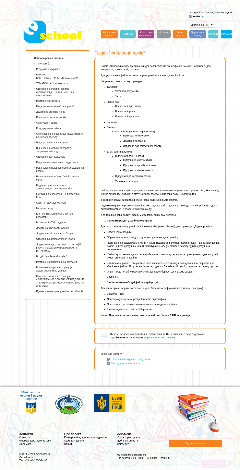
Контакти (24, 437)
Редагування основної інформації (55, 106)
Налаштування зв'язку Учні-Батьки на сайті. (57, 178)
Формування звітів (46, 122)
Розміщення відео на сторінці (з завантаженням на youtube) (54, 269)
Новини (68, 443)
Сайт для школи (74, 440)
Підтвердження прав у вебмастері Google (59, 291)
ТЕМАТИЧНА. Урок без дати (52, 83)
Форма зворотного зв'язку (35, 440)
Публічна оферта (127, 440)
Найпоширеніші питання (49, 58)
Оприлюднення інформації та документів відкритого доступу (59, 135)
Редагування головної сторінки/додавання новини (60, 169)
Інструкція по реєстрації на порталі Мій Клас (58, 196)
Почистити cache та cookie (51, 117)
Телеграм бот (43, 63)
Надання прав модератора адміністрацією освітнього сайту (54, 187)
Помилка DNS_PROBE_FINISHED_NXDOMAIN (57, 76)
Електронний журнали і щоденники (129, 359)
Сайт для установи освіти (123, 363)
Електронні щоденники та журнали (85, 437)
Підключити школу (195, 443)
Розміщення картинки (48, 100)
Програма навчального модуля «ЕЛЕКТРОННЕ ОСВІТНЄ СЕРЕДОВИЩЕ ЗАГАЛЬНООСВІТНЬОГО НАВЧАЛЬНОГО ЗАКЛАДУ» (60, 281)
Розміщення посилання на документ (56, 262)
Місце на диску (44, 208)
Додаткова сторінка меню (50, 111)
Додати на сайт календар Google (54, 233)
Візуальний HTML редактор (51, 222)
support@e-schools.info (133, 455)
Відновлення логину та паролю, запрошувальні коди (54, 150)
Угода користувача (128, 437)
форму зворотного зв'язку (159, 337)
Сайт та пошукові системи (51, 202)
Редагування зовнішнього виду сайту (57, 162)
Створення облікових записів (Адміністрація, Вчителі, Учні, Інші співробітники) (55, 92)
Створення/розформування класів (55, 239)
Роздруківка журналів (48, 69)
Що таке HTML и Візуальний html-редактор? (55, 215)
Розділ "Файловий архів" (51, 256)
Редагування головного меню (52, 142)
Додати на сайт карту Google (52, 228)
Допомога (25, 443)
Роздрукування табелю (49, 128)
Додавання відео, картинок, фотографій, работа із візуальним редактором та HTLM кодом (59, 247)
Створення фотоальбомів (50, 156)
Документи (123, 443)
